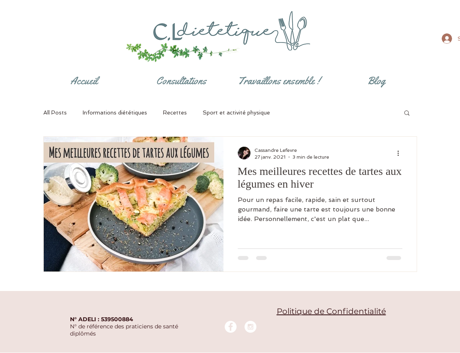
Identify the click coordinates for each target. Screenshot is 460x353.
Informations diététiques (115, 112)
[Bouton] (231, 31)
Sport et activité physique (236, 112)
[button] (407, 113)
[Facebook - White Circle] (231, 327)
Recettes (175, 112)
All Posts (55, 112)
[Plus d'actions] (401, 153)
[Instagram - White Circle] (250, 327)
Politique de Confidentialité (331, 311)
